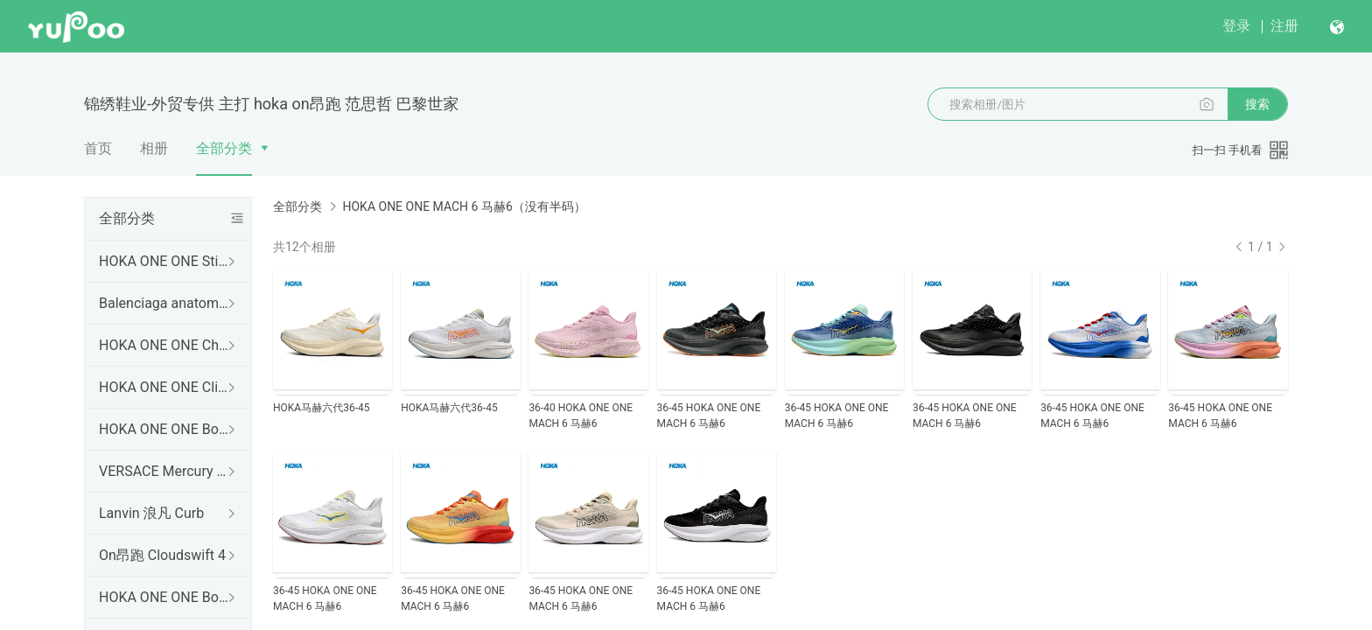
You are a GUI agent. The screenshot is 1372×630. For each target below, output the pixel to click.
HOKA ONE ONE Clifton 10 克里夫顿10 (164, 387)
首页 (98, 148)
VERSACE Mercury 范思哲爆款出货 (164, 471)
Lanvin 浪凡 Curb (151, 513)
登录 (1236, 26)
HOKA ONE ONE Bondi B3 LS (164, 597)
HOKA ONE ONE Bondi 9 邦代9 (164, 429)
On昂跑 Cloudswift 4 (162, 555)
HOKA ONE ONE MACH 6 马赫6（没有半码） (463, 207)
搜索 (1257, 104)
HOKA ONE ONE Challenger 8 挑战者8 (164, 345)
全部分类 (224, 148)
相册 (154, 148)
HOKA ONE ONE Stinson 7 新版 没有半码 (164, 261)
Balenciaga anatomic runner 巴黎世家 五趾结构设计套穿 (164, 303)
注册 (1284, 26)
